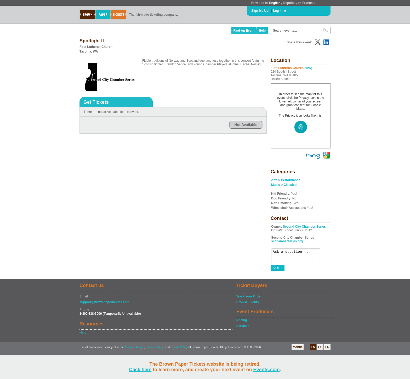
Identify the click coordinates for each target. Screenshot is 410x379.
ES (320, 349)
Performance (290, 180)
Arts (274, 180)
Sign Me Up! (260, 11)
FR (327, 349)
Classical (290, 185)
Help (262, 30)
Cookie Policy (179, 349)
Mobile (298, 349)
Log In (277, 11)
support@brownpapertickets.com (104, 304)
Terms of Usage (134, 349)
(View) (308, 68)
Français (308, 3)
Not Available (245, 125)
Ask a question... (298, 257)
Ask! (275, 270)
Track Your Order (249, 299)
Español (289, 3)
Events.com (266, 369)
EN (313, 349)
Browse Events (247, 304)
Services (242, 328)
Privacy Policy (154, 349)
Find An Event (244, 30)
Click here (140, 369)
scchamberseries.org (287, 241)
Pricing (241, 322)
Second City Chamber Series (304, 226)
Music (275, 185)
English (274, 3)
